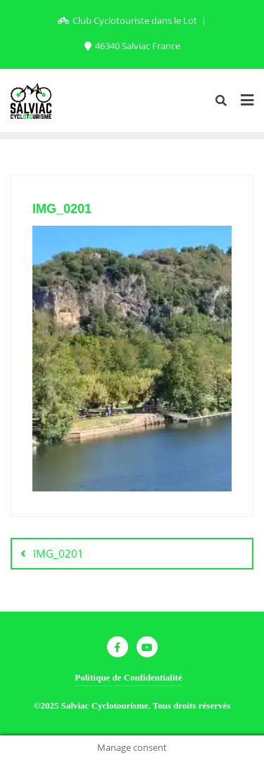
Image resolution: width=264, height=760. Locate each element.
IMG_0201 (58, 553)
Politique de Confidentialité (128, 677)
